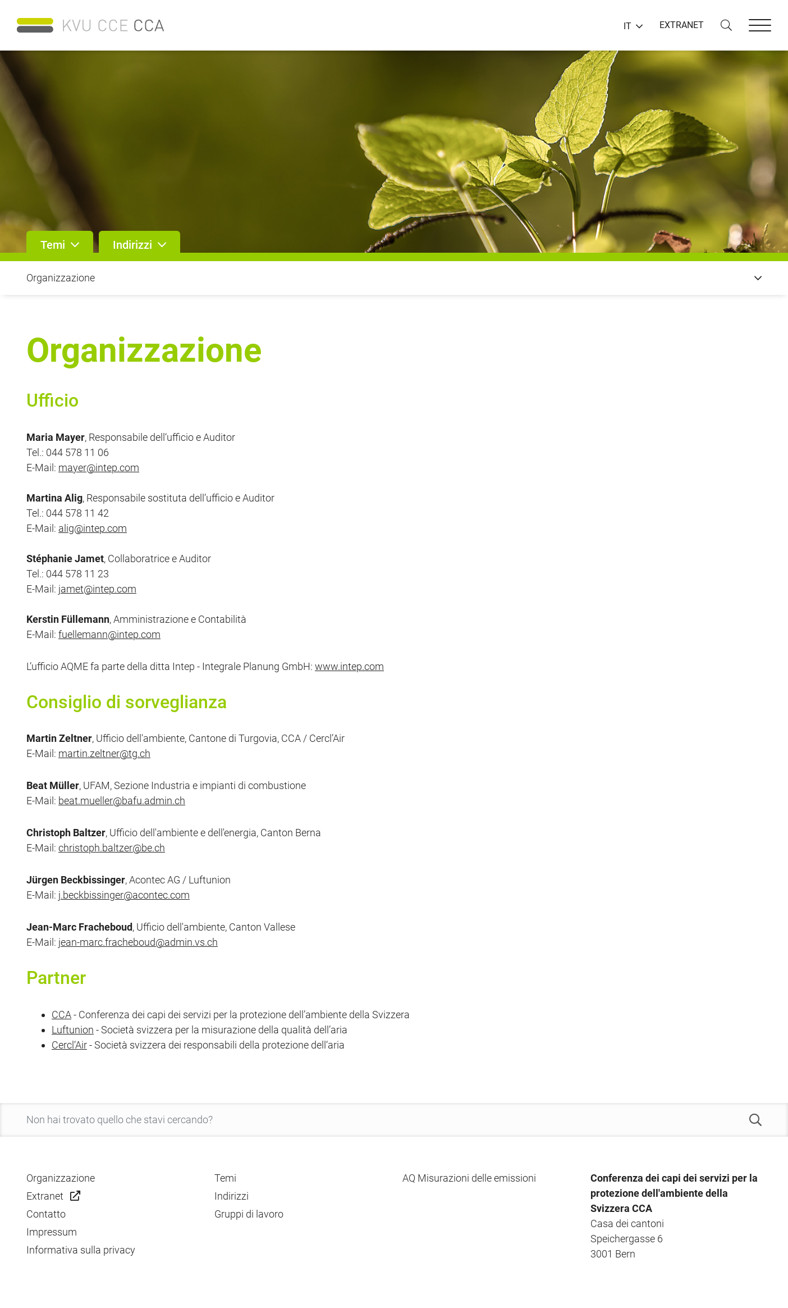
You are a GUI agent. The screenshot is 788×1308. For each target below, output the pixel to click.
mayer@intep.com (98, 467)
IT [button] (627, 26)
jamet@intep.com (97, 589)
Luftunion (73, 1030)
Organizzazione (60, 1178)
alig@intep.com (92, 528)
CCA (61, 1014)
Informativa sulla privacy (80, 1250)
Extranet (44, 1196)
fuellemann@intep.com (109, 634)
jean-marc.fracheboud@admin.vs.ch (138, 942)
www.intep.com (349, 666)
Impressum (51, 1232)
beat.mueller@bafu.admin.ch (121, 800)
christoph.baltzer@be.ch (111, 848)
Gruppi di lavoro (248, 1214)
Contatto (46, 1214)
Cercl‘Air (69, 1045)
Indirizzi (231, 1196)
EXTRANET (681, 25)
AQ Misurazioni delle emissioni (469, 1178)
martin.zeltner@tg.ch (104, 753)
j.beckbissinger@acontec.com (124, 895)
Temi (225, 1178)
